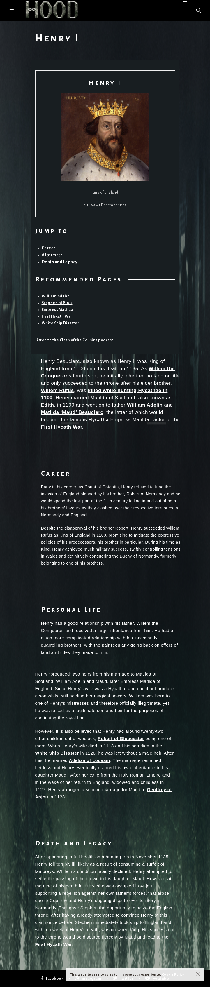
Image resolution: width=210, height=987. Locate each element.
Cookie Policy (173, 974)
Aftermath (52, 255)
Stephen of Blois (57, 303)
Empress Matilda (57, 310)
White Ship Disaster (61, 323)
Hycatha (99, 419)
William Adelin (56, 296)
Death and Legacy (59, 262)
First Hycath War (57, 316)
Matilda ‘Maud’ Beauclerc (72, 412)
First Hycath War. (62, 427)
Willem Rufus (57, 390)
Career (49, 248)
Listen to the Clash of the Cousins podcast (74, 340)
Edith (47, 405)
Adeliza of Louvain (89, 760)
